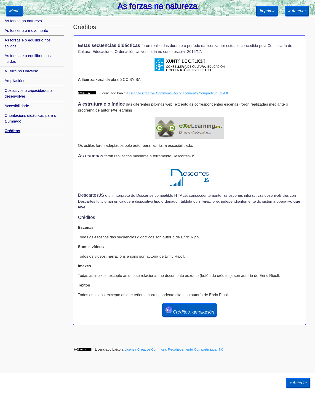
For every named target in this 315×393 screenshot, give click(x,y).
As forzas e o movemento (26, 30)
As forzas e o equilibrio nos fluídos (28, 59)
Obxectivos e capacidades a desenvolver (29, 93)
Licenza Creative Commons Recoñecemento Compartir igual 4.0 (178, 93)
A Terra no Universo (21, 71)
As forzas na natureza (23, 21)
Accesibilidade (17, 106)
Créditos (12, 131)
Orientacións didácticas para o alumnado (30, 118)
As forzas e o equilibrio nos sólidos (28, 43)
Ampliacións (15, 81)
